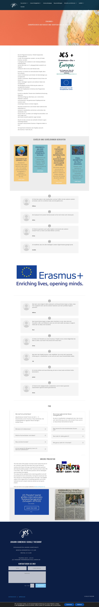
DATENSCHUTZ (12, 597)
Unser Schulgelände (35, 3)
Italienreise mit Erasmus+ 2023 (21, 159)
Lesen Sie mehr (31, 508)
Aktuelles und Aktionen (69, 3)
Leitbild (80, 3)
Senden (41, 585)
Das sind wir (24, 3)
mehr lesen (21, 179)
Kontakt (22, 6)
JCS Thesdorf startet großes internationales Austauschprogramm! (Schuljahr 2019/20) (59, 156)
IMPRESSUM (22, 597)
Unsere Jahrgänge (47, 3)
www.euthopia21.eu (40, 486)
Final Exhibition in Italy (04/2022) (78, 161)
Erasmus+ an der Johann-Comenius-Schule (40, 151)
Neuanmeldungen (58, 3)
